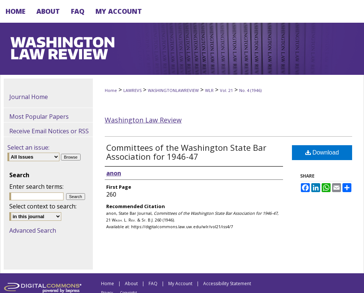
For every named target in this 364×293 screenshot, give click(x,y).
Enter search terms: (36, 186)
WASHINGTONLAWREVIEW (173, 90)
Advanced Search (32, 230)
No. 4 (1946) (250, 90)
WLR (209, 90)
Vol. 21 (226, 90)
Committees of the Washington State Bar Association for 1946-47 (186, 152)
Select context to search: (43, 206)
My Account (180, 283)
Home (111, 90)
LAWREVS (132, 90)
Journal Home (28, 97)
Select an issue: (28, 147)
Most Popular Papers (39, 116)
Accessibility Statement (227, 283)
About (131, 283)
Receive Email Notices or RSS (49, 131)
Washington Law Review (143, 119)
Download (322, 152)
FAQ (153, 283)
